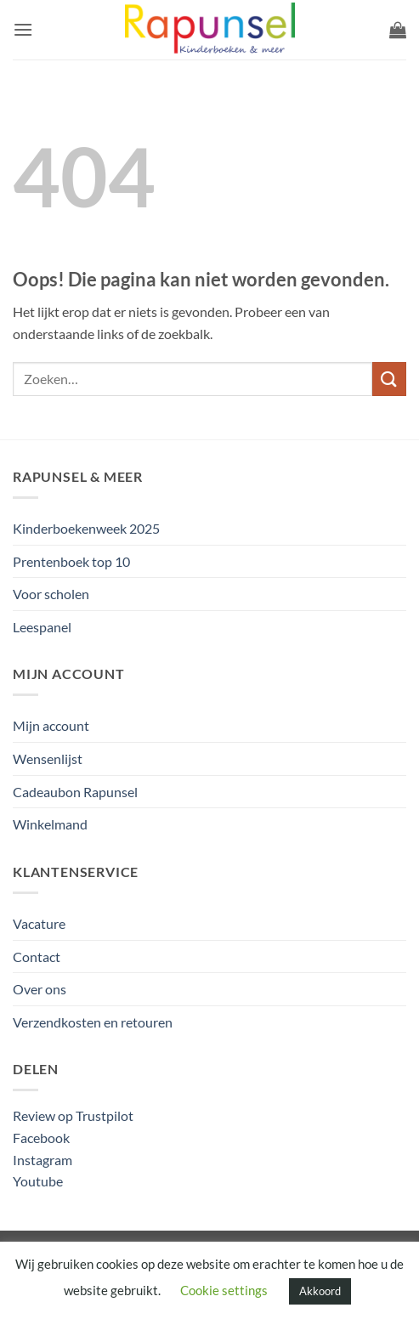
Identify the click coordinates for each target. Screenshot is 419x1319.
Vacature (39, 923)
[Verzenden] (389, 378)
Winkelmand (50, 824)
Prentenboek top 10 (71, 561)
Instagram (42, 1160)
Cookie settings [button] (224, 1290)
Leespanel (42, 627)
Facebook (41, 1137)
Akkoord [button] (320, 1291)
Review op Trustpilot (73, 1115)
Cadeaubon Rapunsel (75, 792)
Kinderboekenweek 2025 (86, 528)
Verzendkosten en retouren (93, 1022)
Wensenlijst (47, 758)
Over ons (39, 989)
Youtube (38, 1181)
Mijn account (51, 725)
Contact (36, 956)
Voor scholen (51, 594)
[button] (23, 29)
